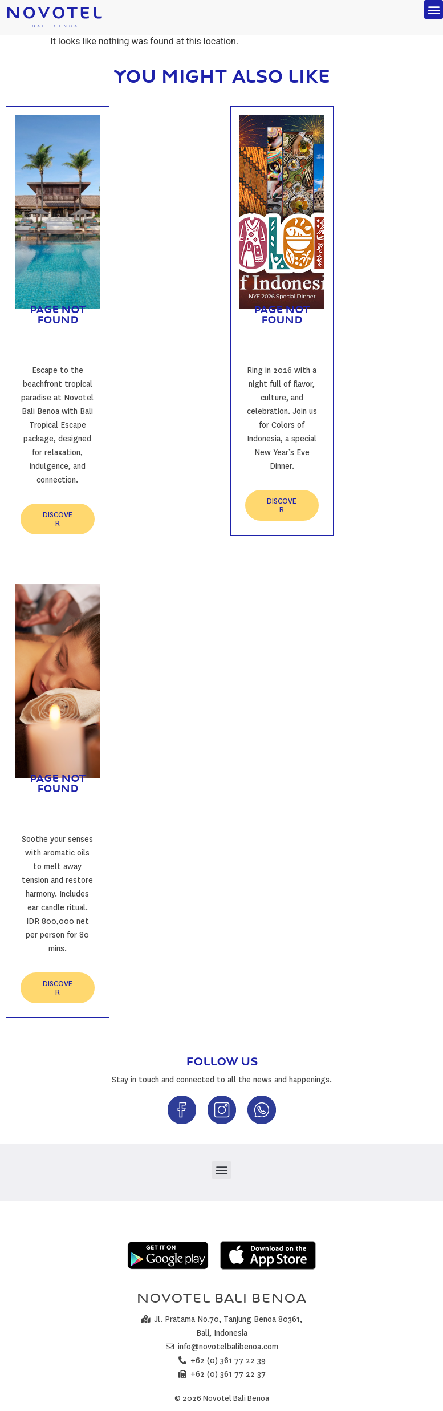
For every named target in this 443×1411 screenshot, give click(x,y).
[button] (433, 9)
